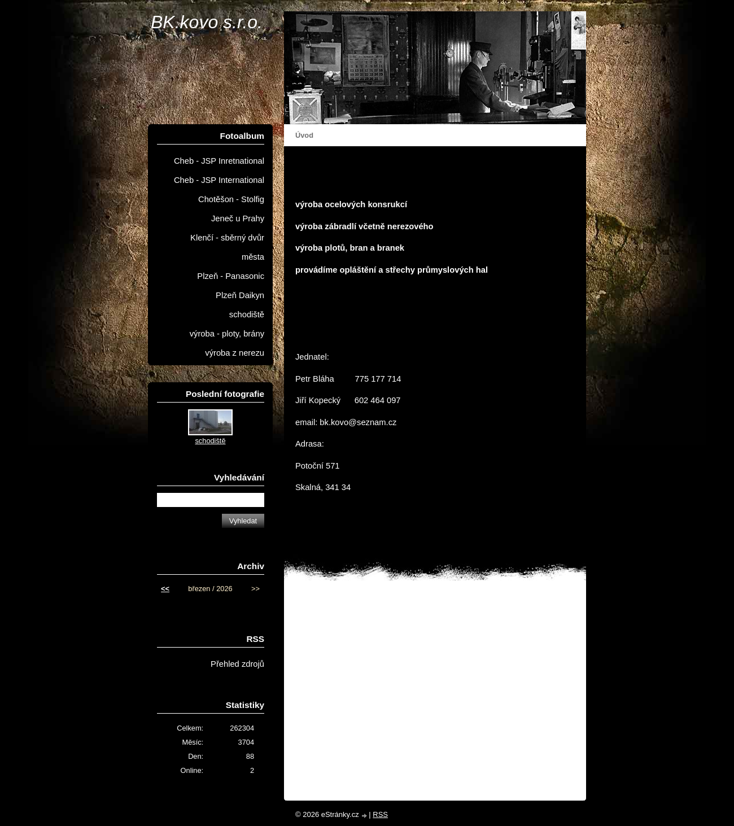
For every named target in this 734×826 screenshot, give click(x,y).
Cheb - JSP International (219, 180)
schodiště (246, 314)
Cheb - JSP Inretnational (219, 160)
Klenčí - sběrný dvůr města (227, 247)
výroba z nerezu (234, 352)
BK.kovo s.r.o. (207, 22)
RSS (380, 814)
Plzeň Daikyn (240, 295)
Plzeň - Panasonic (230, 276)
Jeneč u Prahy (237, 218)
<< (165, 588)
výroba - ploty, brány (227, 333)
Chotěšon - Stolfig (231, 199)
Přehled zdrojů (237, 663)
